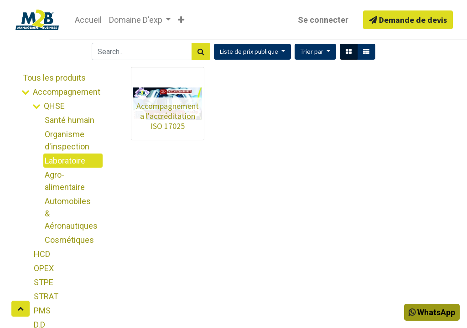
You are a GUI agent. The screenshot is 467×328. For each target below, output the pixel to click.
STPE (43, 282)
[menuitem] (88, 20)
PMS (42, 310)
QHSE (54, 106)
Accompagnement (66, 92)
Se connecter (323, 20)
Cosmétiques (69, 240)
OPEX (44, 268)
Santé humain (69, 120)
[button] (181, 20)
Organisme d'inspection (67, 140)
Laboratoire (65, 160)
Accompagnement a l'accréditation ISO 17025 (167, 116)
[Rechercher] (201, 51)
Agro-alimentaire (65, 181)
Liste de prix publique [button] (250, 51)
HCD (42, 254)
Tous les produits (54, 77)
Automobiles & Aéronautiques (71, 213)
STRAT (46, 296)
